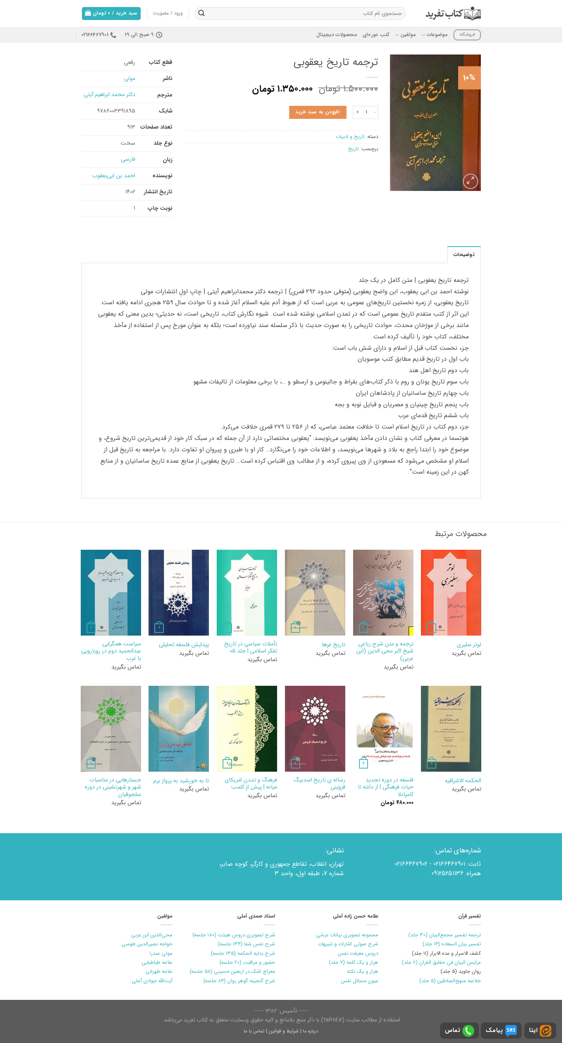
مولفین (405, 35)
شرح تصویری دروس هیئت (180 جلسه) (233, 935)
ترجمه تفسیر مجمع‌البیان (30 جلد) (444, 935)
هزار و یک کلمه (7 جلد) (353, 962)
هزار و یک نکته (362, 971)
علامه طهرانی (158, 971)
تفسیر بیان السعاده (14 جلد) (451, 944)
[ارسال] (201, 13)
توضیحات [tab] (464, 255)
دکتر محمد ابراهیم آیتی (109, 94)
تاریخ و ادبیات (350, 137)
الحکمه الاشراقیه (463, 781)
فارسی (128, 159)
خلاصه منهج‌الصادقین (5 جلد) (450, 981)
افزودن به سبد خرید (318, 112)
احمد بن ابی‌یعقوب (113, 175)
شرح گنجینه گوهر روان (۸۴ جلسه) (239, 981)
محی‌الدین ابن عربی (151, 935)
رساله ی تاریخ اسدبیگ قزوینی (319, 784)
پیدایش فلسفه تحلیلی (184, 645)
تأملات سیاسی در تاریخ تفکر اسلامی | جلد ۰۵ (250, 648)
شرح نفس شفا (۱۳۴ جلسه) (246, 944)
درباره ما (310, 1031)
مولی (129, 78)
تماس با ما (254, 1031)
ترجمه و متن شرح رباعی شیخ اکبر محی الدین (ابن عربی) (384, 652)
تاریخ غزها (333, 645)
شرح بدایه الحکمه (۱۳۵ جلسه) (243, 953)
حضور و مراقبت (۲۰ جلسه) (247, 962)
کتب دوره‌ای (376, 35)
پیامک (501, 1031)
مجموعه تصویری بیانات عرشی (347, 935)
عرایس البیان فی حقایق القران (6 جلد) (441, 962)
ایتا (540, 1031)
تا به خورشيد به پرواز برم (181, 781)
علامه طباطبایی (156, 962)
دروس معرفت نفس (358, 953)
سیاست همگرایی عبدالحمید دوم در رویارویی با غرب (111, 652)
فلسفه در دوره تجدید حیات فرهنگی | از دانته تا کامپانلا (385, 788)
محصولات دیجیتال (336, 35)
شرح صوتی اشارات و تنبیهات (348, 944)
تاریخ (353, 149)
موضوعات (434, 35)
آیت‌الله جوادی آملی (152, 981)
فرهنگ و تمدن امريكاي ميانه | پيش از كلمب (251, 784)
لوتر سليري (469, 645)
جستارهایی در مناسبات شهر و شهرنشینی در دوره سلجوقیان (113, 788)
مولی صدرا (161, 953)
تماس (459, 1031)
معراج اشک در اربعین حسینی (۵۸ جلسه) (232, 971)
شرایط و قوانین (284, 1031)
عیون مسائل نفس (359, 981)
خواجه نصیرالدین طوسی (146, 944)
